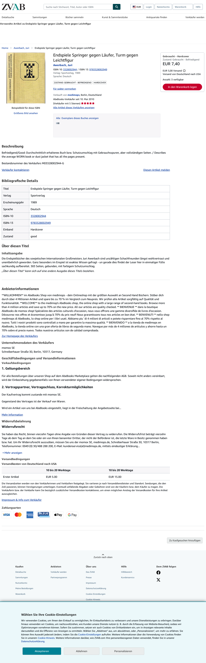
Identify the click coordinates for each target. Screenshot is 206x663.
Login (149, 6)
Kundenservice (127, 577)
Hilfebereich (126, 572)
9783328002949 (41, 222)
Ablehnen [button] (81, 651)
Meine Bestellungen (24, 588)
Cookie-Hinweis (93, 599)
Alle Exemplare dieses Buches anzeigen (77, 118)
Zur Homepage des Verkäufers (20, 336)
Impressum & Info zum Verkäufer (22, 500)
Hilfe (198, 6)
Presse (89, 577)
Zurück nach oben (103, 557)
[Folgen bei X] (158, 580)
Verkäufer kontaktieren (15, 170)
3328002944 (70, 69)
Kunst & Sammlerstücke (115, 17)
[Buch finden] (116, 7)
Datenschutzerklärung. (33, 641)
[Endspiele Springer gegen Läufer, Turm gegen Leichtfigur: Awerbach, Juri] (25, 78)
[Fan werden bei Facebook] (158, 573)
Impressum (91, 583)
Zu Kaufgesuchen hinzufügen (184, 540)
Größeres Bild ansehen (26, 113)
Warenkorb (20, 594)
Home (5, 47)
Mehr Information (12, 414)
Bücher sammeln (74, 17)
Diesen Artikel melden (156, 170)
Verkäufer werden (194, 17)
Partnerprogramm (59, 577)
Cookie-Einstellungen (89, 634)
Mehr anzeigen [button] (13, 452)
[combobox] (78, 7)
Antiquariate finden (156, 17)
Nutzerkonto (163, 6)
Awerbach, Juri (21, 47)
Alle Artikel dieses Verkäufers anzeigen (73, 107)
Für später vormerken (64, 88)
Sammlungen (40, 17)
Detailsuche (8, 17)
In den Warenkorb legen (182, 87)
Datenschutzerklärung (96, 588)
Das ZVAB (90, 572)
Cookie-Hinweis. (46, 637)
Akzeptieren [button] (42, 651)
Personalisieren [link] (123, 651)
